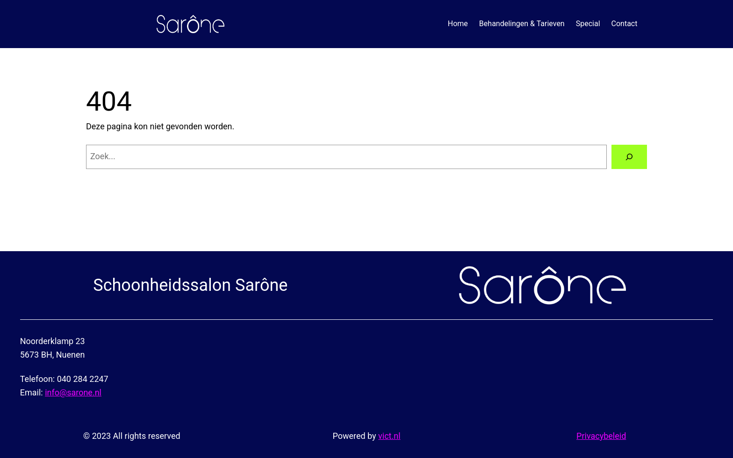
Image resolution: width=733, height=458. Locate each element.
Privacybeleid (601, 436)
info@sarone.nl (73, 392)
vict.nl (389, 436)
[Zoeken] (629, 157)
